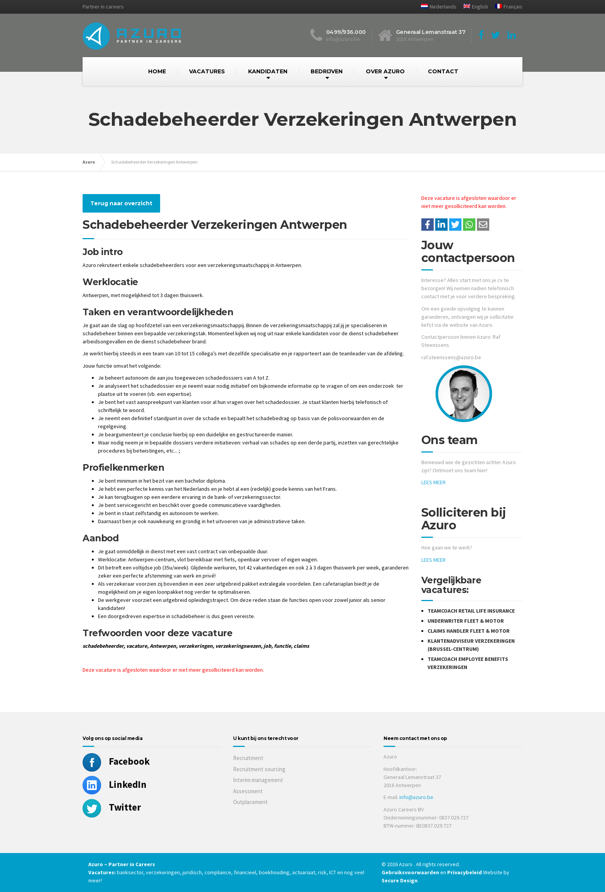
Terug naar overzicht (121, 203)
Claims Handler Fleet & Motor (469, 630)
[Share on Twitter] (455, 224)
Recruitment (248, 758)
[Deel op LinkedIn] (441, 224)
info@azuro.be (416, 797)
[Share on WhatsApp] (469, 224)
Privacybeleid (464, 872)
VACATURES (207, 71)
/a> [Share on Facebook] (427, 224)
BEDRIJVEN (327, 71)
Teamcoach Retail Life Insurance (471, 610)
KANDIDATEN (267, 71)
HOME (157, 71)
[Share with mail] (483, 224)
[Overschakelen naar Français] (505, 7)
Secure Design (399, 880)
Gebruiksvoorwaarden (411, 872)
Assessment (248, 791)
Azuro (89, 162)
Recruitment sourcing (259, 769)
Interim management (258, 780)
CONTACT (443, 71)
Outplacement (250, 802)
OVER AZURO (385, 71)
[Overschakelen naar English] (473, 7)
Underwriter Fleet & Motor (466, 620)
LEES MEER (433, 482)
